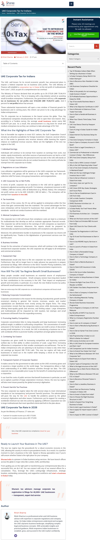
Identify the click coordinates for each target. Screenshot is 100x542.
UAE (25, 396)
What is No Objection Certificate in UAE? (84, 107)
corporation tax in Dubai (29, 87)
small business (44, 121)
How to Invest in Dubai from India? (82, 394)
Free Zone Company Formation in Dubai (84, 140)
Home (4, 13)
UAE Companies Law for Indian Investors (84, 348)
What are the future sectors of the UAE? (84, 219)
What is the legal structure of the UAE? (83, 366)
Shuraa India (6, 459)
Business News (11, 13)
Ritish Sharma (20, 512)
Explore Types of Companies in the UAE (84, 364)
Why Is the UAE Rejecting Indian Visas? (84, 165)
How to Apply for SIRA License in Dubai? (84, 415)
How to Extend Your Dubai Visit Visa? (83, 351)
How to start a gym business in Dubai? (83, 407)
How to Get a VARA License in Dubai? (83, 163)
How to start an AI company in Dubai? (83, 323)
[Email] (15, 535)
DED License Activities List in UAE (82, 341)
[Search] (96, 46)
